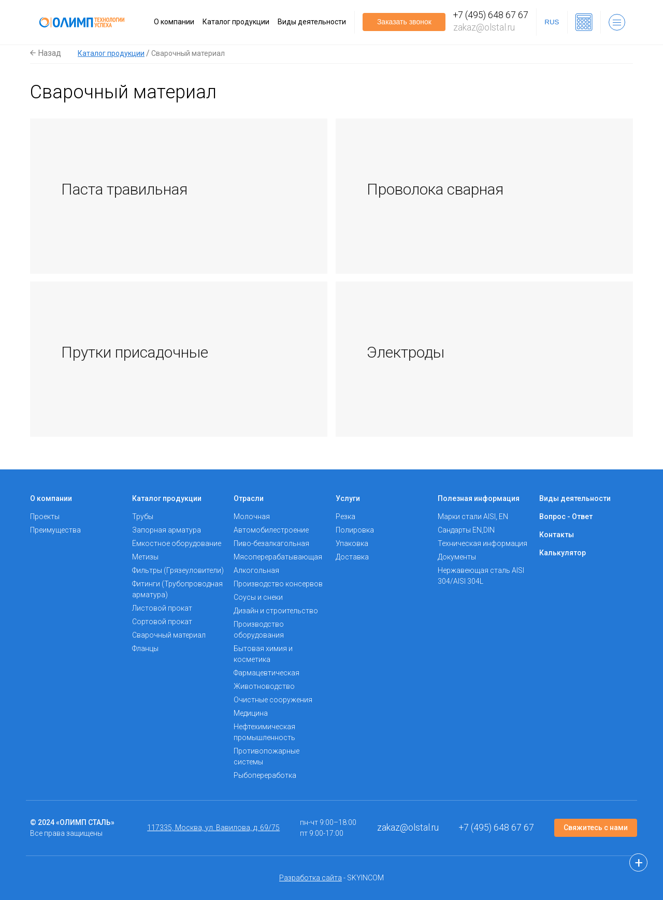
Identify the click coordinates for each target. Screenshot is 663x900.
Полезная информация (479, 498)
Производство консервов (278, 584)
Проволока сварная (435, 189)
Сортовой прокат (162, 621)
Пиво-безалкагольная (271, 543)
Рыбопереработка (265, 775)
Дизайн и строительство (276, 611)
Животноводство (264, 686)
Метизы (145, 557)
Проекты (45, 516)
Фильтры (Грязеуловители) (178, 570)
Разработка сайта (310, 878)
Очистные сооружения (273, 700)
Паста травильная (124, 189)
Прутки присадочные (134, 352)
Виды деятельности (312, 22)
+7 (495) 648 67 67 (490, 15)
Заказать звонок (404, 22)
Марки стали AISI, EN (473, 516)
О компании (174, 22)
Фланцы (145, 648)
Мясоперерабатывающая (278, 557)
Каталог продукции (236, 22)
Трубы (142, 516)
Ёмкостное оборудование (176, 543)
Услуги (348, 498)
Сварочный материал (169, 635)
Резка (345, 516)
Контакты (556, 534)
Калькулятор (562, 553)
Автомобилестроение (271, 530)
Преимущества (55, 530)
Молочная (252, 516)
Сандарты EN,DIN (466, 530)
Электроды (405, 352)
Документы (457, 557)
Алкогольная (256, 570)
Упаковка (352, 543)
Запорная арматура (166, 530)
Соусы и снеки (258, 597)
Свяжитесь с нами (596, 827)
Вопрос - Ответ (566, 516)
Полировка (355, 530)
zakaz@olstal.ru (484, 27)
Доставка (352, 557)
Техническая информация (482, 543)
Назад (45, 53)
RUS (551, 22)
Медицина (251, 713)
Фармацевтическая (266, 673)
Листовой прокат (162, 608)
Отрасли (249, 498)
